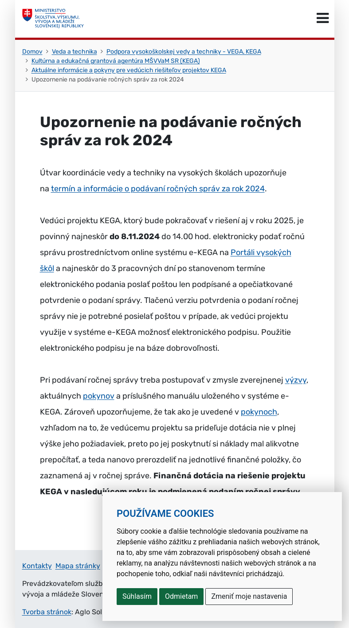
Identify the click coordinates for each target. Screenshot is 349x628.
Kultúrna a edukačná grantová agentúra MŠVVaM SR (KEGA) (115, 61)
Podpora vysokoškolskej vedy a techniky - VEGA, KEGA (183, 51)
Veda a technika (74, 51)
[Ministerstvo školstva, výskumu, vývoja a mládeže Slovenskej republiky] (53, 18)
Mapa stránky (77, 566)
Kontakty (37, 566)
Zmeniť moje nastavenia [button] (249, 596)
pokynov (98, 396)
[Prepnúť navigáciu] (322, 18)
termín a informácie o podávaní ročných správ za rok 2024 (158, 189)
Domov (32, 51)
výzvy (295, 380)
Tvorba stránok (46, 612)
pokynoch (259, 412)
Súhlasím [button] (137, 596)
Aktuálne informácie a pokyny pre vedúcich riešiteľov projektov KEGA (128, 70)
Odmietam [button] (181, 596)
